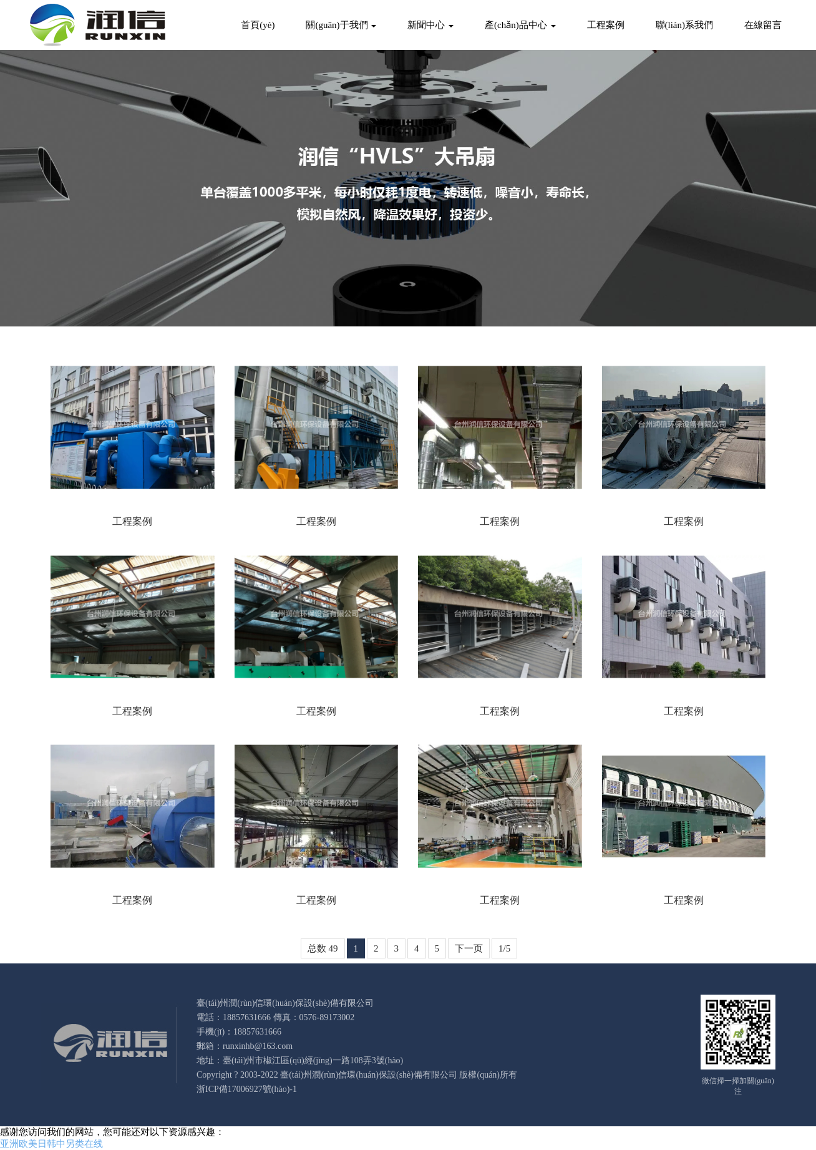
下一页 (469, 948)
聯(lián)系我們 (684, 25)
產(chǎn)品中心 (520, 25)
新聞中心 (430, 25)
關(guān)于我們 (341, 25)
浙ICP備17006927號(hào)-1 (247, 1089)
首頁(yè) (257, 25)
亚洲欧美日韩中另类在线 (51, 1144)
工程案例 (605, 25)
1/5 (504, 948)
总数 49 (323, 948)
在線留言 (763, 25)
